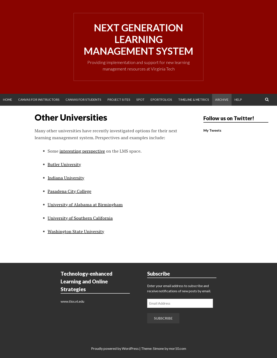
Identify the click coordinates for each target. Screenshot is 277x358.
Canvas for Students (83, 99)
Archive (222, 99)
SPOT (140, 99)
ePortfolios (161, 99)
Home (7, 99)
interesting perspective (82, 151)
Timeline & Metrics (193, 99)
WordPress (130, 348)
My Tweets (212, 130)
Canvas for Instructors (39, 99)
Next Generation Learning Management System (138, 39)
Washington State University (76, 231)
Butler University (64, 164)
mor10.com (177, 348)
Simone (158, 348)
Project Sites (118, 99)
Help (238, 99)
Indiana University (66, 178)
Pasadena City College (69, 191)
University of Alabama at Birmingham (85, 205)
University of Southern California (80, 218)
